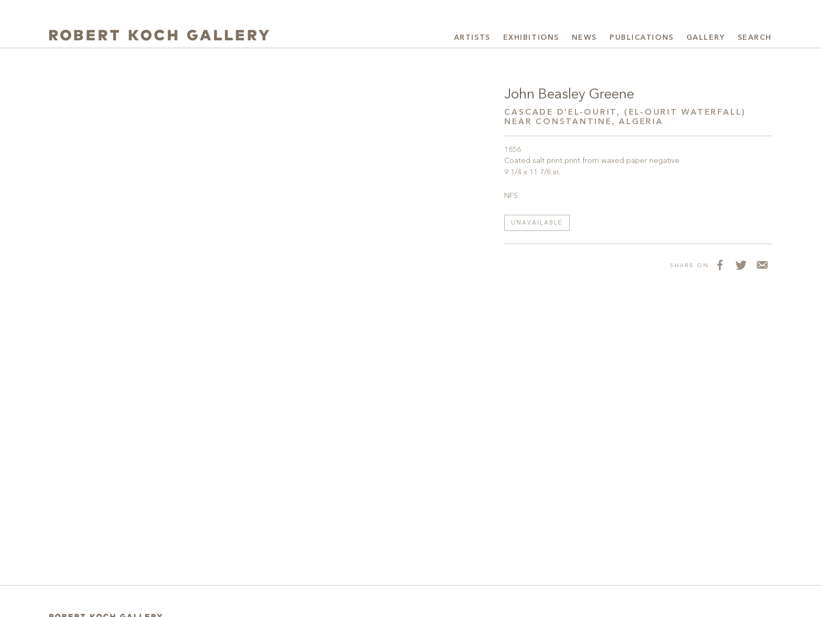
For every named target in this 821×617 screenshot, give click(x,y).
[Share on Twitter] (740, 265)
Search (755, 37)
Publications (641, 37)
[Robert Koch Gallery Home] (159, 36)
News (584, 37)
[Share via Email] (761, 265)
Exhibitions (531, 37)
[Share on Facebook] (719, 265)
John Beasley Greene (569, 95)
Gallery (705, 37)
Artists (472, 37)
